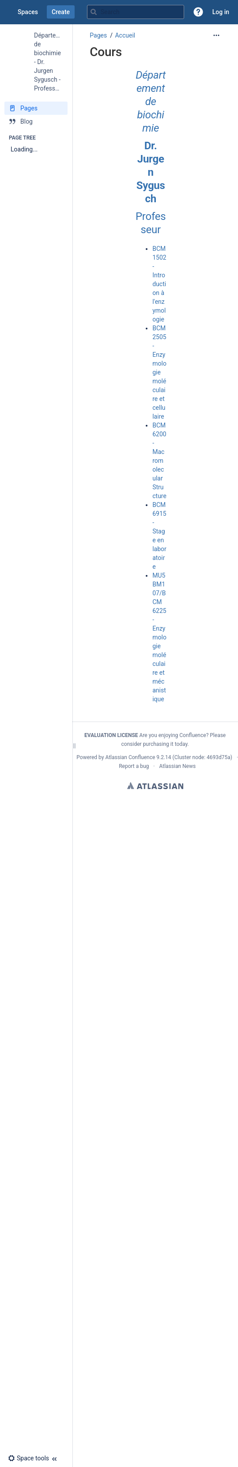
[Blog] (36, 121)
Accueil (125, 35)
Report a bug (134, 766)
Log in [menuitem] (220, 11)
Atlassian (155, 785)
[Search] (93, 11)
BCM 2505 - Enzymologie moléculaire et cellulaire (159, 372)
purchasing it (158, 744)
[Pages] (36, 108)
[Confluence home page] (8, 12)
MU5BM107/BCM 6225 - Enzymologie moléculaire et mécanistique (159, 637)
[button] (198, 12)
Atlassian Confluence (130, 757)
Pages (98, 35)
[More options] (216, 35)
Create (61, 11)
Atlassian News (177, 766)
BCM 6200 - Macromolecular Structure (159, 460)
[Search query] (135, 12)
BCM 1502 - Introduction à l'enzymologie (159, 284)
